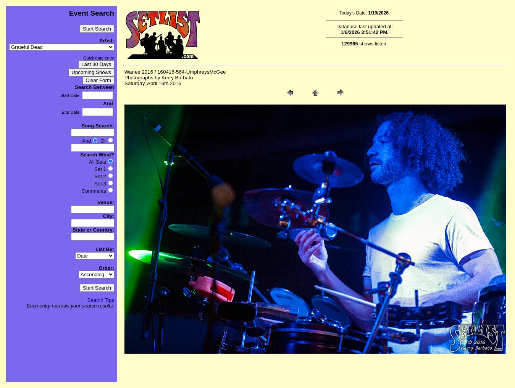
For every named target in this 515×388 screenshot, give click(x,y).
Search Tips (100, 300)
